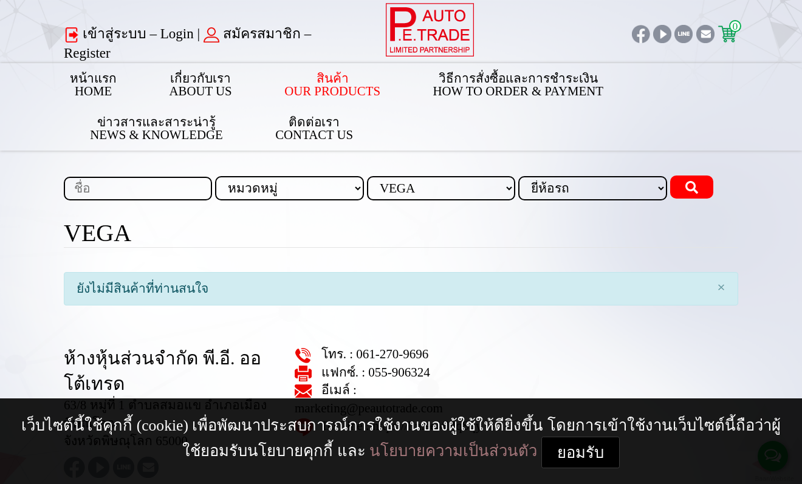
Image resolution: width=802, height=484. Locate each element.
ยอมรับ (401, 455)
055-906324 (381, 329)
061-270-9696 (376, 311)
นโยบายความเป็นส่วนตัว (706, 430)
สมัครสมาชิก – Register (226, 34)
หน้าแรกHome (84, 81)
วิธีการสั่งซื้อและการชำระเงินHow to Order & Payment (419, 81)
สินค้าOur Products (276, 81)
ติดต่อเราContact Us (698, 81)
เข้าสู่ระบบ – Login (110, 34)
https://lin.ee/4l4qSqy (403, 365)
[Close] (721, 244)
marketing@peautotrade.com (407, 347)
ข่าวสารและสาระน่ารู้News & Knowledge (574, 81)
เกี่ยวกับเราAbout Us (172, 81)
